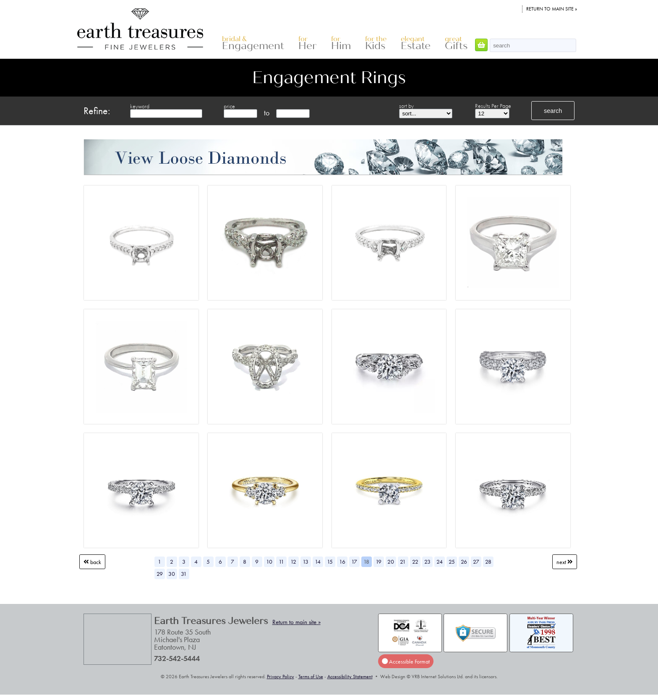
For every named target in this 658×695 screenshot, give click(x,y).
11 (281, 561)
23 (427, 561)
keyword (139, 106)
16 (342, 561)
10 (269, 561)
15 (330, 561)
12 (293, 561)
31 (184, 573)
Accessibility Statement (350, 676)
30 (171, 573)
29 (160, 573)
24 (439, 561)
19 (378, 561)
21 (403, 561)
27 (476, 561)
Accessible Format (406, 661)
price (229, 106)
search (553, 110)
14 (318, 561)
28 (488, 561)
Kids (375, 43)
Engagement (253, 43)
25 (452, 561)
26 (464, 561)
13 (305, 561)
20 (390, 561)
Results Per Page (493, 106)
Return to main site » (551, 8)
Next (564, 561)
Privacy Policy (280, 676)
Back (92, 561)
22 (415, 561)
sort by (406, 106)
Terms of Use (310, 676)
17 (354, 561)
